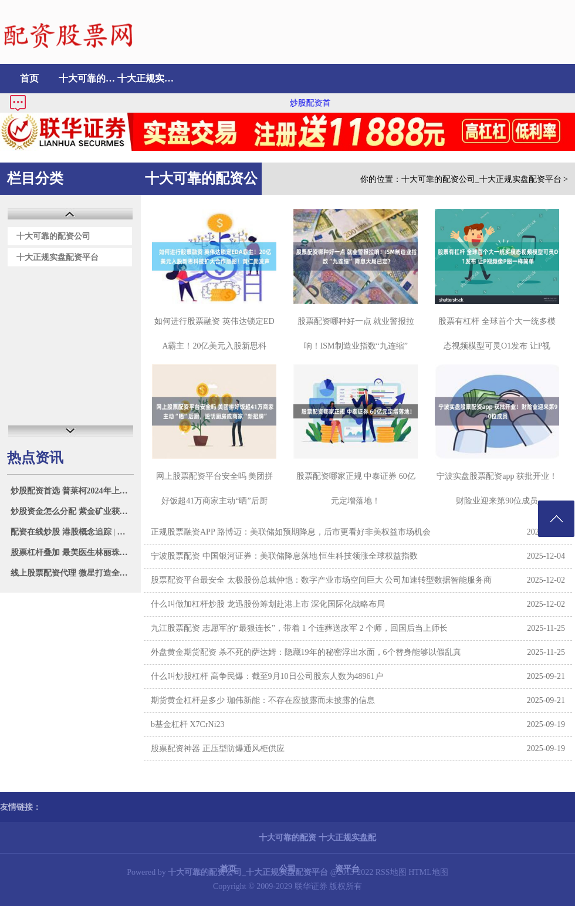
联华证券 (311, 886)
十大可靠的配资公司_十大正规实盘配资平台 (481, 179)
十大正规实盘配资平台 (146, 78)
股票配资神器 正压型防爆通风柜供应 (218, 748)
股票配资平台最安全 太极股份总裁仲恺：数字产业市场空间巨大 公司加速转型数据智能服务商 (321, 580)
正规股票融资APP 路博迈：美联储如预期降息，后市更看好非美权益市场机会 (291, 532)
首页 (29, 78)
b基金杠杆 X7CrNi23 (188, 724)
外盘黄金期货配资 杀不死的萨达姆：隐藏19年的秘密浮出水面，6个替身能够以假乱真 (306, 652)
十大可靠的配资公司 (88, 78)
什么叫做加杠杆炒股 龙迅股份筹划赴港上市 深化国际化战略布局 (268, 604)
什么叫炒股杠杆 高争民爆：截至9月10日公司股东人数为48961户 (267, 676)
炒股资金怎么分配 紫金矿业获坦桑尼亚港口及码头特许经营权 (72, 511)
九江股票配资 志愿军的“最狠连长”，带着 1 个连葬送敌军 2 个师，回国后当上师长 (299, 628)
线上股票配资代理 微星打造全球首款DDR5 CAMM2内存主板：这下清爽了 (72, 573)
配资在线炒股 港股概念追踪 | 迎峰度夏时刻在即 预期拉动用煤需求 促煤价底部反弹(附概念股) (72, 532)
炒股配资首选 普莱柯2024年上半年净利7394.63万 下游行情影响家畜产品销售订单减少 (72, 490)
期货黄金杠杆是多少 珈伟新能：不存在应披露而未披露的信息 (263, 700)
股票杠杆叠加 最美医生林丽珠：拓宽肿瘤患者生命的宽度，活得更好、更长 (72, 552)
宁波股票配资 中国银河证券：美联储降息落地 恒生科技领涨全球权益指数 (284, 556)
